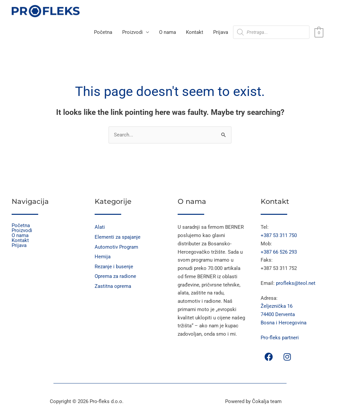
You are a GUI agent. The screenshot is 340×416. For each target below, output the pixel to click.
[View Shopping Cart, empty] (318, 33)
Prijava (220, 33)
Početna (103, 33)
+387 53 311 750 (279, 236)
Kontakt (194, 33)
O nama (167, 33)
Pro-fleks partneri (280, 338)
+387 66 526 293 (279, 252)
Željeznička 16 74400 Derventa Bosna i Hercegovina (283, 315)
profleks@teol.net (295, 284)
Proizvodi (132, 33)
